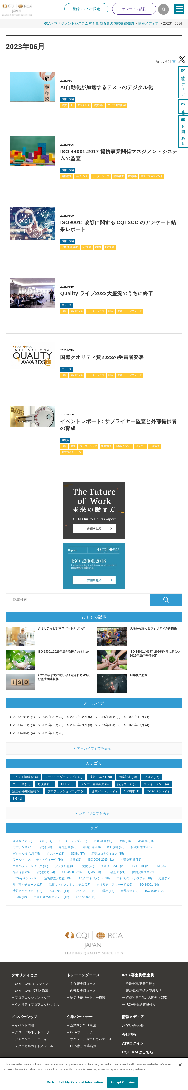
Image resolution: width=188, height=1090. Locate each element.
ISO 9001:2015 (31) (101, 858)
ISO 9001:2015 (70, 246)
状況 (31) (76, 858)
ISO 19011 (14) (86, 890)
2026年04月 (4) (24, 716)
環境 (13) (108, 890)
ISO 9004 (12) (154, 890)
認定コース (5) (127, 783)
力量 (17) (164, 877)
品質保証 (99, 105)
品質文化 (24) (46, 871)
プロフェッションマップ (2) (66, 790)
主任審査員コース (83, 983)
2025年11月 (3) (24, 724)
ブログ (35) (151, 776)
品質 (64, 105)
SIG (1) (17, 797)
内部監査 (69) (67, 846)
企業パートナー (79, 1015)
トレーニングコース (82, 974)
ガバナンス (82, 175)
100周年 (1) (131, 790)
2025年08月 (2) (109, 724)
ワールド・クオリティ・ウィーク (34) (38, 858)
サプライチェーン (71, 451)
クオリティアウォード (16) (114, 883)
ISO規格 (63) (115, 846)
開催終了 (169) (22, 840)
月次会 (65, 439)
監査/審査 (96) (103, 840)
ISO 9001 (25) (141, 865)
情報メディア (148, 23)
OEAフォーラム (81, 1031)
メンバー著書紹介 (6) (95, 783)
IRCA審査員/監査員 (138, 974)
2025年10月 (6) (52, 724)
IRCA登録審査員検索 (140, 1003)
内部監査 (66, 175)
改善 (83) (125, 840)
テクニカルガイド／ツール (34, 1045)
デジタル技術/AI (117, 105)
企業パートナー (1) (104, 790)
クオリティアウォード (130, 310)
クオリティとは (24, 974)
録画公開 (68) (92, 846)
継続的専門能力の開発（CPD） (148, 996)
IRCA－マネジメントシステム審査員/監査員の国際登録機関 (83, 23)
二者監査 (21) (116, 871)
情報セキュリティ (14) (27, 890)
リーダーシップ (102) (73, 840)
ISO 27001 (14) (59, 890)
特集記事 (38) (128, 776)
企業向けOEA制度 (83, 1024)
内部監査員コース (83, 990)
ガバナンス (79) (23, 846)
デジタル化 (83, 105)
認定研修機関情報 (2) (26, 790)
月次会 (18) (45, 783)
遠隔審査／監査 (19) (57, 877)
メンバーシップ (24, 1015)
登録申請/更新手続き (140, 983)
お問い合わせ (133, 1024)
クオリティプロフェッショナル (37, 1003)
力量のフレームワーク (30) (30, 865)
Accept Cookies (122, 1082)
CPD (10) (67, 783)
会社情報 (129, 1033)
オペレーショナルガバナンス (91, 1038)
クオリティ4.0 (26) (113, 865)
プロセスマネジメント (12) (51, 896)
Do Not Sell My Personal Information (75, 1082)
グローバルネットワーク (32, 1031)
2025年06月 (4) (24, 732)
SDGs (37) (78, 852)
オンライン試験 (134, 9)
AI (72, 105)
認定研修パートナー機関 (87, 996)
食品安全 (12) (130, 890)
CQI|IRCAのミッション (31, 983)
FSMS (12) (20, 896)
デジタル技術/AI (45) (26, 852)
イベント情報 (24, 1024)
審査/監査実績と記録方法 (144, 990)
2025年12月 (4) (138, 716)
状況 (110, 310)
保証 (64, 310)
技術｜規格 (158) (101, 776)
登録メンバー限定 (86, 9)
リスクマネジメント (152, 175)
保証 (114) (45, 840)
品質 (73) (46, 846)
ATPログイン (132, 1042)
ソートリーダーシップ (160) (63, 776)
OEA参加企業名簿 (83, 1045)
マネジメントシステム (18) (134, 877)
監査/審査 (118, 175)
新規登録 (183, 106)
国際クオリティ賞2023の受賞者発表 (102, 356)
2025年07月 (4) (138, 724)
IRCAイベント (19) (25, 877)
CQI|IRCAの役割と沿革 (31, 990)
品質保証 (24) (22, 871)
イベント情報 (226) (25, 776)
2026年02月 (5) (81, 716)
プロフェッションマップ (32, 996)
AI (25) (161, 865)
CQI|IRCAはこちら (137, 1051)
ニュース (66, 304)
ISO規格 (109, 246)
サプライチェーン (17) (27, 883)
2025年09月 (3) (81, 724)
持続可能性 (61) (141, 846)
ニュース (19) (21, 783)
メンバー (141, 444)
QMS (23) (94, 871)
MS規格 (132, 175)
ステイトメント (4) (156, 783)
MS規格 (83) (145, 840)
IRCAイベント (123, 444)
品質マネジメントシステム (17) (69, 883)
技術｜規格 (68, 99)
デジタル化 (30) (65, 865)
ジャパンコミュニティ (31, 1038)
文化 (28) (88, 865)
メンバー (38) (55, 852)
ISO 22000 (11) (86, 896)
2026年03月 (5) (52, 716)
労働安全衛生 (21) (144, 871)
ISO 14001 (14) (149, 883)
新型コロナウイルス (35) (107, 852)
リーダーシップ (100, 175)
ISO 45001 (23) (71, 871)
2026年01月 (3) (109, 716)
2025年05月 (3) (52, 732)
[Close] (180, 1065)
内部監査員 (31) (130, 858)
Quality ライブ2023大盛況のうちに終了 (107, 292)
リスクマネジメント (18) (93, 877)
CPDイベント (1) (158, 790)
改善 (73, 444)
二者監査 (155, 444)
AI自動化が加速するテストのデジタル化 (106, 87)
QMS (98, 246)
